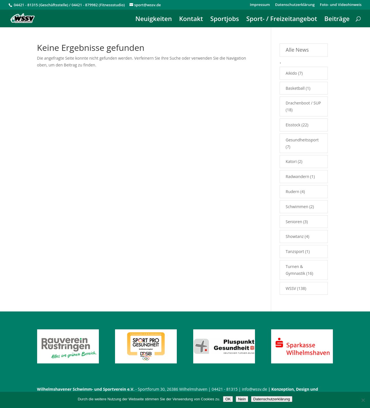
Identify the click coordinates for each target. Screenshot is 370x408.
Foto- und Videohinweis (341, 5)
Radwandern (297, 176)
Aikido (291, 73)
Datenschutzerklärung (295, 5)
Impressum (260, 5)
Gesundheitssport (302, 140)
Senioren (294, 221)
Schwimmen (297, 206)
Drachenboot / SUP (303, 103)
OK (228, 399)
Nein (242, 399)
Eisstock (293, 124)
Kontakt (191, 19)
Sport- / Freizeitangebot (281, 19)
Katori (291, 161)
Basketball (295, 88)
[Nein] (363, 400)
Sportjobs (224, 19)
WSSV (291, 288)
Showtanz (294, 236)
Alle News (297, 49)
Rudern (292, 191)
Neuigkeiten (153, 19)
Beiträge (337, 19)
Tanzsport (295, 251)
